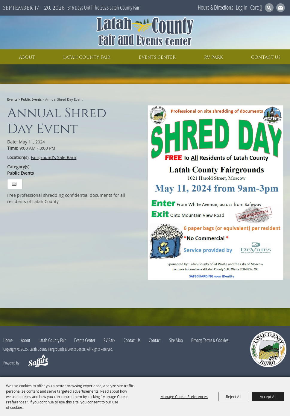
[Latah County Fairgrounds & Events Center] (145, 32)
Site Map (176, 340)
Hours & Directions (215, 7)
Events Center (157, 57)
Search (269, 7)
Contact (155, 340)
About (27, 57)
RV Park (213, 57)
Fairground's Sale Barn (53, 157)
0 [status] (261, 7)
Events (12, 99)
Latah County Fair (86, 57)
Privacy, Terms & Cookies (209, 340)
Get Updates (280, 7)
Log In (242, 7)
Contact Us (265, 57)
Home (8, 340)
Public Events (31, 99)
